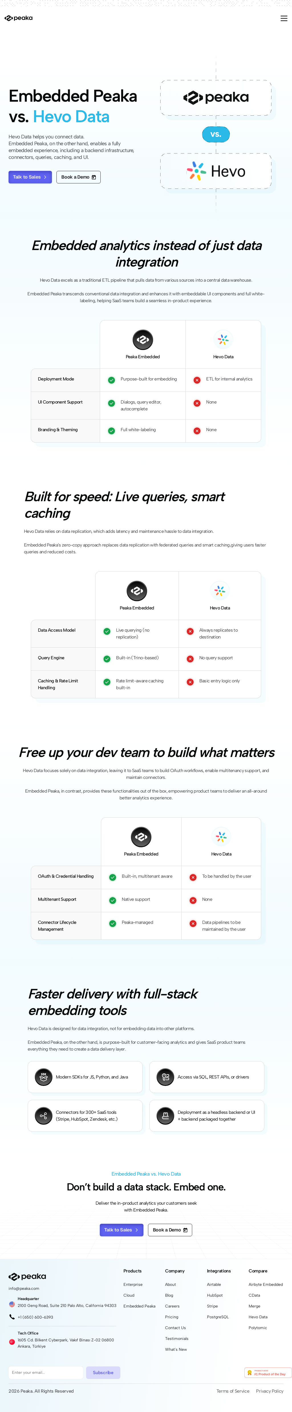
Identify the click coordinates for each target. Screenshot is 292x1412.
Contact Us (175, 1327)
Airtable (214, 1284)
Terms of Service (233, 1391)
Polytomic (258, 1327)
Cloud (128, 1295)
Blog (169, 1295)
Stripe (212, 1306)
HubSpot (215, 1295)
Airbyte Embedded (266, 1284)
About (170, 1284)
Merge (254, 1306)
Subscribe (103, 1372)
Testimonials (176, 1338)
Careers (172, 1306)
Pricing (171, 1317)
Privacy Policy (269, 1391)
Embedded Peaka (139, 1306)
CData (254, 1295)
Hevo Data (258, 1317)
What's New (176, 1349)
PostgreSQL (218, 1317)
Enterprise (133, 1284)
